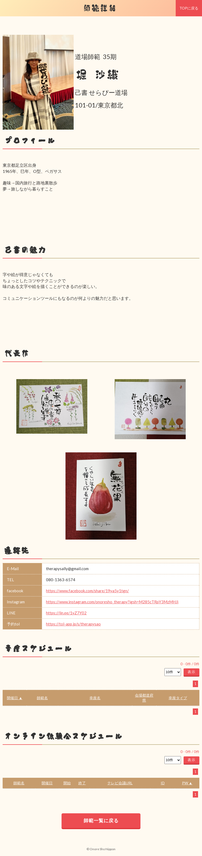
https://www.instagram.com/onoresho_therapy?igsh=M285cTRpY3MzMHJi (112, 601)
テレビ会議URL (120, 783)
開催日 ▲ (14, 698)
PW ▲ (187, 783)
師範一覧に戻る (101, 820)
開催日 (47, 783)
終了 (82, 783)
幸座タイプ (178, 698)
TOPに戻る (188, 8)
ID (163, 783)
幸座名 (94, 698)
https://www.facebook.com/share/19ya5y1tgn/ (87, 590)
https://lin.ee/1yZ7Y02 (66, 612)
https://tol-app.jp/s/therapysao (73, 624)
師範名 (42, 698)
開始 (67, 783)
